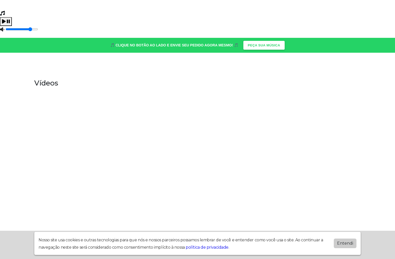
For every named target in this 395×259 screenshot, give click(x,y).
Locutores (124, 65)
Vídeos (255, 65)
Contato (93, 65)
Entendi (345, 243)
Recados (229, 65)
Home (45, 65)
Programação (194, 65)
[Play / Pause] (6, 21)
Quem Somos (288, 65)
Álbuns (68, 65)
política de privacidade (207, 247)
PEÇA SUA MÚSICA (264, 45)
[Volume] (22, 29)
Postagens (157, 65)
